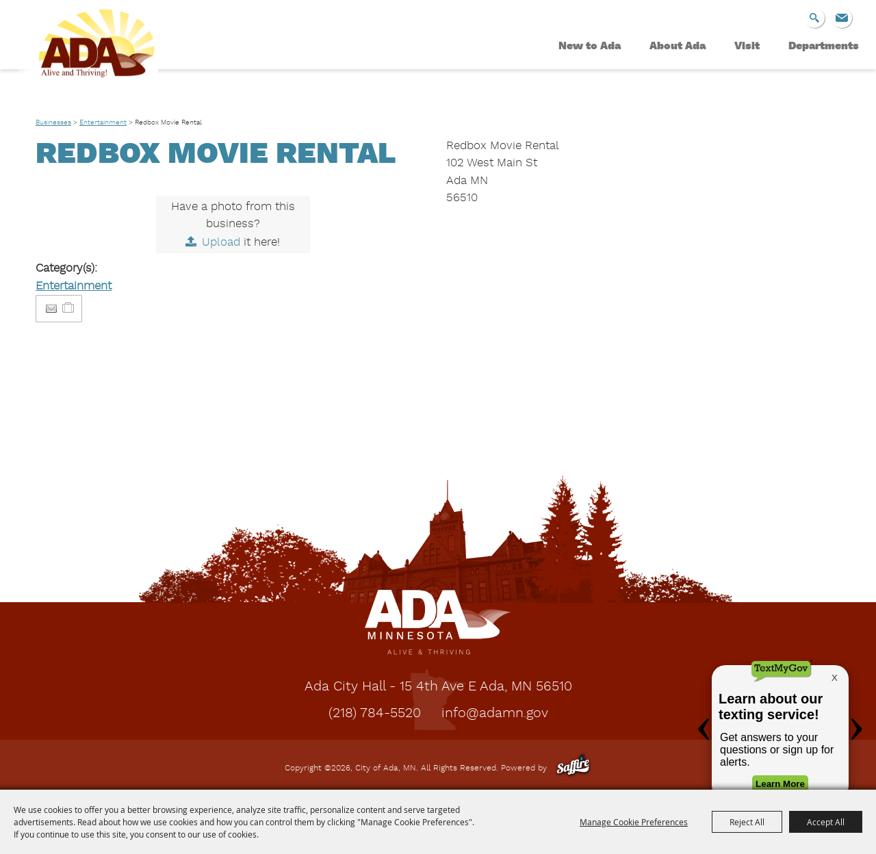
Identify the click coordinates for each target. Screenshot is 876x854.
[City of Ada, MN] (89, 59)
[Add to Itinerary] (69, 308)
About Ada (677, 46)
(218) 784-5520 (374, 714)
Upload (221, 242)
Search (814, 18)
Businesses (53, 122)
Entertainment (103, 122)
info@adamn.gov (494, 714)
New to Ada (589, 46)
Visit (747, 46)
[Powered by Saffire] (573, 768)
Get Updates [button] (842, 18)
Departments (823, 46)
